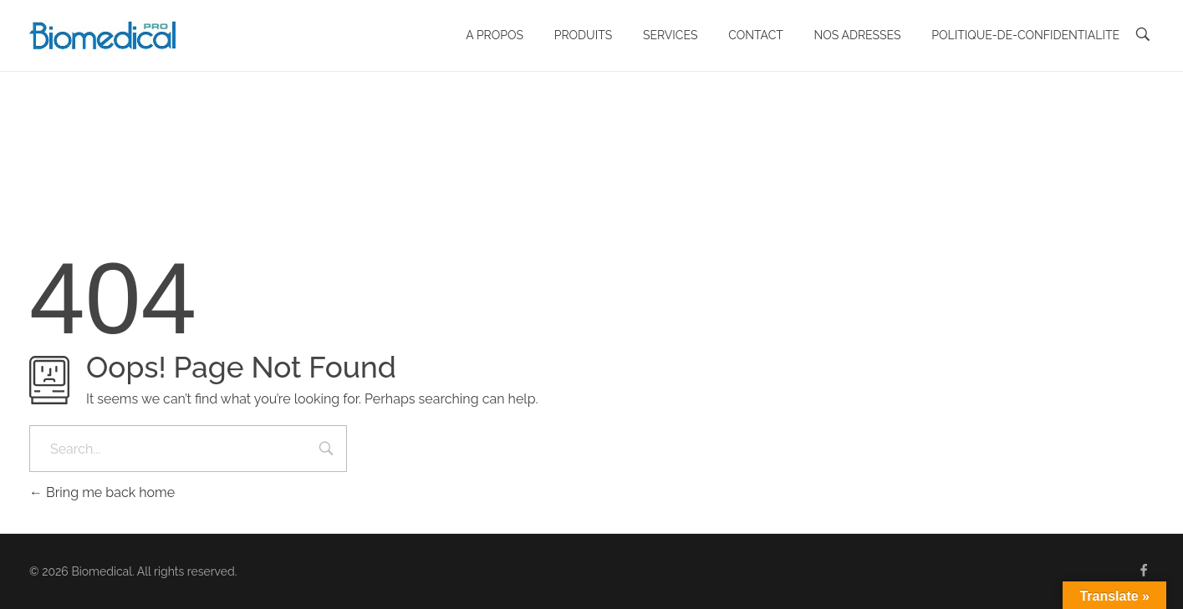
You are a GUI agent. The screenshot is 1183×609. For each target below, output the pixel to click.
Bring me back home (102, 492)
